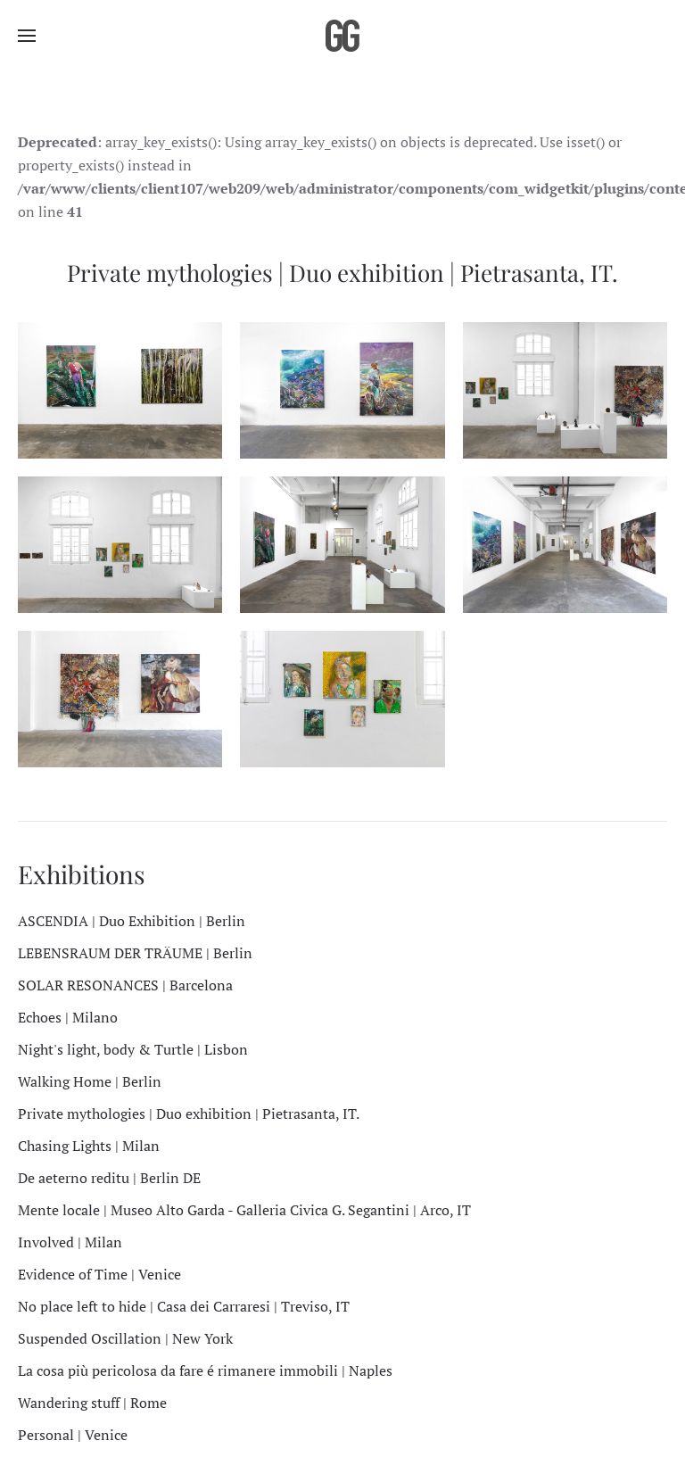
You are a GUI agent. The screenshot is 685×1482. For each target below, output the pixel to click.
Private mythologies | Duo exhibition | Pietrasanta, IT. (188, 1113)
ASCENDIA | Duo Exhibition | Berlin (131, 921)
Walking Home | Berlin (89, 1081)
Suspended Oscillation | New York (125, 1338)
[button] (27, 35)
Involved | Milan (70, 1242)
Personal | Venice (73, 1435)
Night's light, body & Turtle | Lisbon (133, 1049)
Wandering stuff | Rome (92, 1402)
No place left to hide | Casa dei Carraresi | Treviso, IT (184, 1306)
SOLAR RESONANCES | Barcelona (125, 985)
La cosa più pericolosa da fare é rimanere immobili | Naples (205, 1370)
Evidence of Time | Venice (99, 1274)
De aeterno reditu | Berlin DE (109, 1178)
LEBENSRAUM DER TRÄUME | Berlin (135, 953)
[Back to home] (342, 35)
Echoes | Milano (68, 1017)
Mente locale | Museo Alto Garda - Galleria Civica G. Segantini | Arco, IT (244, 1210)
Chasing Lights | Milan (89, 1145)
